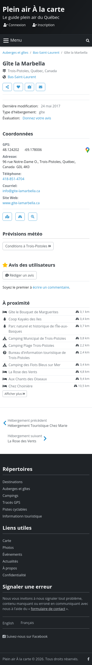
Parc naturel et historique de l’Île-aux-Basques (38, 329)
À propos (10, 568)
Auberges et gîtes (15, 52)
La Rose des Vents (23, 372)
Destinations (12, 481)
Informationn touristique (22, 516)
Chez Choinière (20, 386)
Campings (10, 495)
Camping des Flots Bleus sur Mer (34, 364)
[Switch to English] (8, 623)
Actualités (10, 561)
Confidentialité (14, 575)
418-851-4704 (13, 179)
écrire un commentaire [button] (51, 287)
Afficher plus (14, 394)
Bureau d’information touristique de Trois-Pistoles (37, 355)
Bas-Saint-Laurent (46, 52)
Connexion (14, 25)
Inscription (43, 25)
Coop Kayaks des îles (25, 319)
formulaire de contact (48, 608)
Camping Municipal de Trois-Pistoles (37, 338)
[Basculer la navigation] (12, 40)
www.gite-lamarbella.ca (21, 203)
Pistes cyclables (15, 509)
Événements (12, 554)
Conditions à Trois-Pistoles (28, 246)
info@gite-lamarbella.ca (21, 191)
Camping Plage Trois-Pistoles (31, 345)
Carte (7, 540)
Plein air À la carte (34, 9)
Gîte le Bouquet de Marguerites (33, 312)
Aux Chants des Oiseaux (28, 379)
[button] (87, 40)
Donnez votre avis (37, 118)
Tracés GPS (11, 502)
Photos (8, 547)
